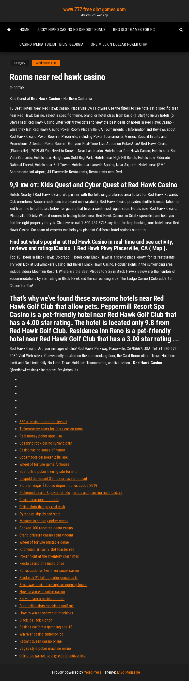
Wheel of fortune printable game (44, 542)
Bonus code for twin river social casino (49, 570)
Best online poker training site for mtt (48, 471)
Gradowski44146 (46, 63)
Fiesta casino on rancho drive (41, 563)
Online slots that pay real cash (42, 507)
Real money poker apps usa (40, 436)
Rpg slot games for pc (134, 29)
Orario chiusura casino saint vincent (46, 535)
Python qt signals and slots (40, 514)
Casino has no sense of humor (42, 450)
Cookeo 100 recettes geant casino (46, 528)
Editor (19, 88)
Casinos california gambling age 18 (45, 627)
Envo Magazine (128, 672)
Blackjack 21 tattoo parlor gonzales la (48, 577)
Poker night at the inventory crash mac (49, 556)
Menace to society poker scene (43, 521)
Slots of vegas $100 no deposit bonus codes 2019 (58, 485)
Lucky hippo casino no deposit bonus (71, 29)
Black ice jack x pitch (35, 620)
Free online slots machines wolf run (46, 606)
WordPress (92, 672)
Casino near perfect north (39, 499)
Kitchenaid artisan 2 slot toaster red (46, 549)
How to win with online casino (42, 591)
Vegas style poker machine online (45, 648)
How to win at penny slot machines (46, 613)
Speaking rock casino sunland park (45, 443)
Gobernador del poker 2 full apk (43, 457)
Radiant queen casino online (40, 641)
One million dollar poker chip (119, 44)
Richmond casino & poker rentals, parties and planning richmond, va (70, 492)
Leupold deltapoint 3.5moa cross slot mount (53, 478)
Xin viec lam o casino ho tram (41, 598)
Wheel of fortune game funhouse (44, 464)
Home (24, 29)
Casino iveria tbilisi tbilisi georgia (51, 44)
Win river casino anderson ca (41, 634)
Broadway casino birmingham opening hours (53, 584)
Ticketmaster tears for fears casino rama (51, 429)
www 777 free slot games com (94, 9)
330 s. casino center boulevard (43, 422)
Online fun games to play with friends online (52, 655)
